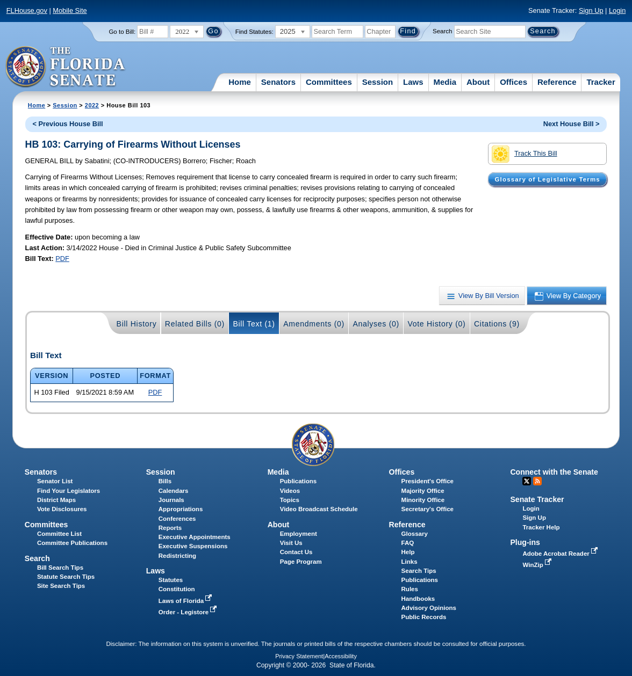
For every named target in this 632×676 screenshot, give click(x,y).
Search (442, 31)
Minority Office (423, 500)
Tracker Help (540, 527)
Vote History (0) (436, 323)
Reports (170, 528)
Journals (171, 500)
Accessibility (341, 656)
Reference (557, 81)
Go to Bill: (122, 31)
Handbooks (418, 598)
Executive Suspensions (193, 546)
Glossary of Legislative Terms (547, 179)
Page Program (301, 561)
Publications (298, 481)
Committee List (59, 533)
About (478, 81)
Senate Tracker (537, 499)
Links (409, 561)
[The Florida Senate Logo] (65, 67)
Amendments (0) (313, 323)
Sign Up (591, 10)
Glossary (414, 533)
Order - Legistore (189, 612)
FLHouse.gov (26, 10)
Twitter (526, 481)
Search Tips (418, 571)
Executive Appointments (195, 537)
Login (617, 10)
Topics (289, 500)
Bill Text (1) (254, 323)
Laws (413, 81)
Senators (278, 81)
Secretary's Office (427, 509)
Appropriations (181, 509)
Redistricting (177, 556)
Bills (165, 481)
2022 (92, 105)
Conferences (177, 518)
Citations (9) (497, 323)
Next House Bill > (571, 124)
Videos (290, 491)
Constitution (177, 589)
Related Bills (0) (195, 323)
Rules (409, 589)
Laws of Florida (186, 601)
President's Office (427, 481)
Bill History (137, 323)
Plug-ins (525, 542)
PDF (62, 259)
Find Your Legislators (68, 491)
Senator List (55, 481)
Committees (329, 81)
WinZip (537, 565)
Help (408, 552)
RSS (537, 481)
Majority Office (422, 491)
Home (239, 81)
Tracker (600, 81)
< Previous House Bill (67, 124)
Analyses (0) (376, 323)
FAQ (407, 543)
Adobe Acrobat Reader (561, 553)
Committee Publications (72, 543)
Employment (298, 533)
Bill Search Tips (60, 567)
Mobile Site (70, 10)
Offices (513, 81)
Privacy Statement (299, 656)
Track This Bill (524, 154)
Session (377, 81)
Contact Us (296, 552)
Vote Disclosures (62, 509)
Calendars (174, 491)
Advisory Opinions (428, 608)
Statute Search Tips (66, 576)
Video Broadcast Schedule (319, 509)
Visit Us (291, 543)
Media (445, 81)
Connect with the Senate (554, 472)
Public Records (424, 617)
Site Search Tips (61, 586)
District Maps (56, 500)
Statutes (171, 580)
